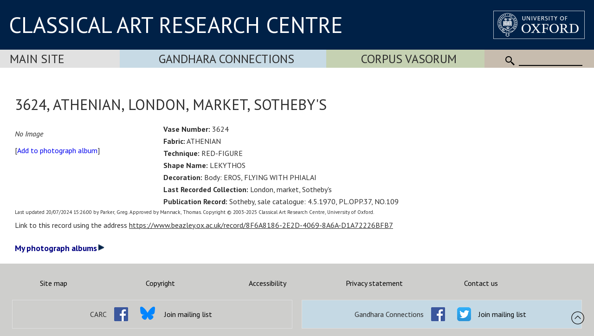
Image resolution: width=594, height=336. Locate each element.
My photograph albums (59, 248)
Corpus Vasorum (409, 58)
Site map (53, 283)
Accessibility (267, 283)
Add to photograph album (57, 150)
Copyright (160, 283)
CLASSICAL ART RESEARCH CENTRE (176, 24)
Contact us (481, 283)
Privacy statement (374, 283)
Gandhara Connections (226, 58)
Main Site (37, 58)
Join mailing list (188, 314)
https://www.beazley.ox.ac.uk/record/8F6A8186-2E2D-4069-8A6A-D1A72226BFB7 (261, 225)
